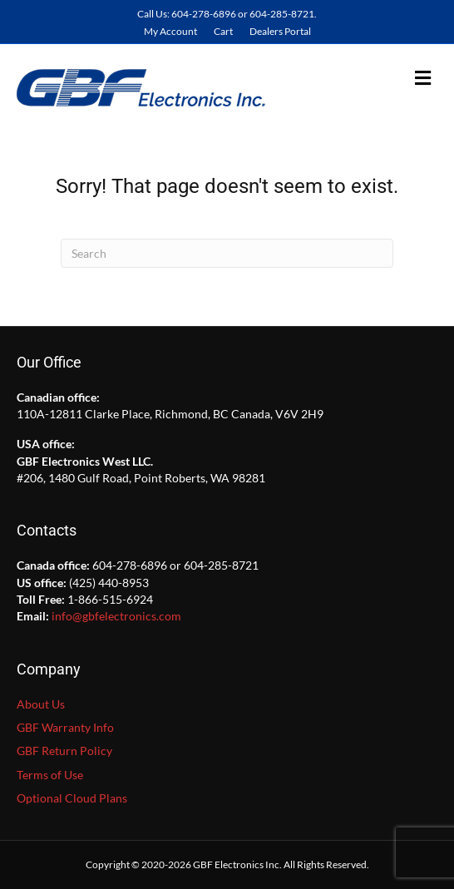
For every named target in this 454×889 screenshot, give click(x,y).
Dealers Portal (280, 31)
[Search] (227, 253)
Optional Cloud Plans (72, 798)
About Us (41, 704)
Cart (223, 31)
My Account (170, 31)
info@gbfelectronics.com (116, 616)
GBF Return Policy (64, 750)
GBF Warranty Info (65, 727)
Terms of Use (50, 775)
